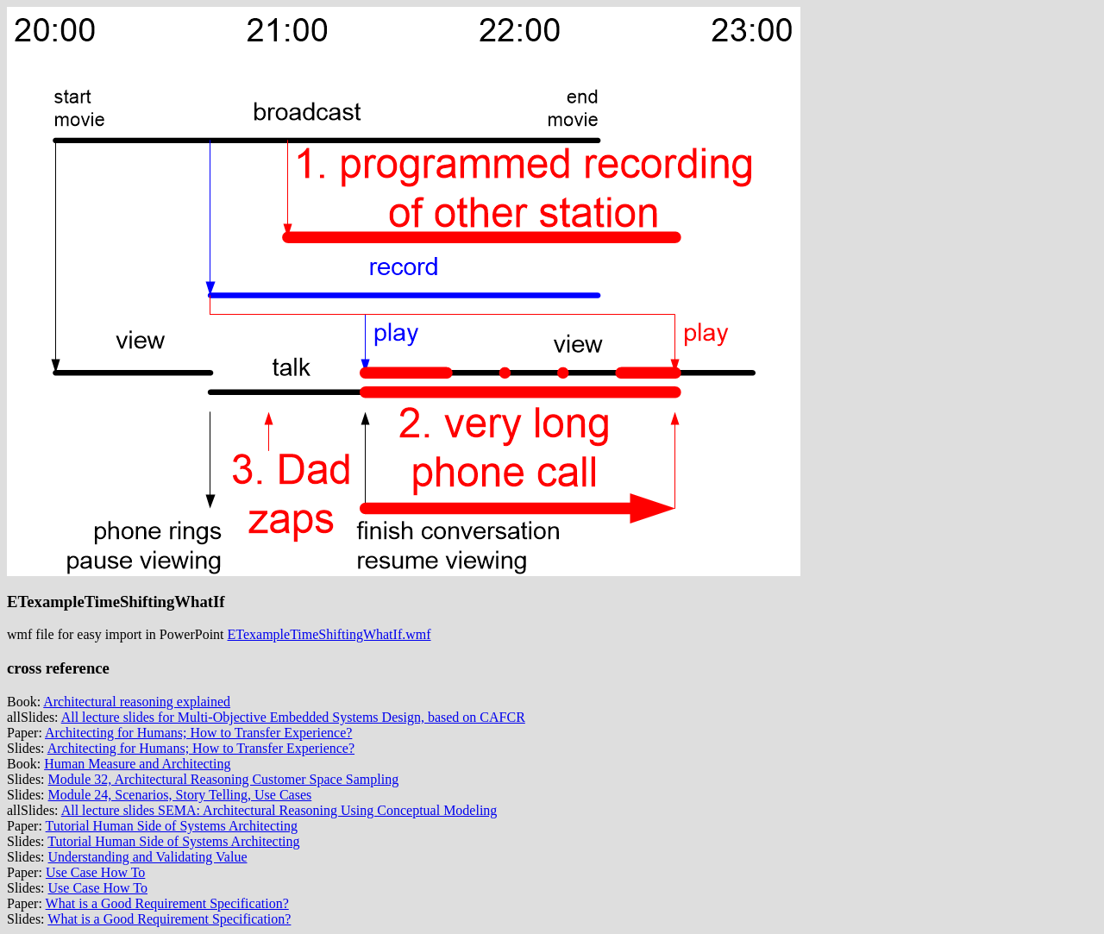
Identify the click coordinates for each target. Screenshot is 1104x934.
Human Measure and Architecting (137, 763)
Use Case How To (95, 872)
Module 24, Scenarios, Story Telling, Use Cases (180, 794)
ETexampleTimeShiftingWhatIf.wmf (329, 634)
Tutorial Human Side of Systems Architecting (172, 825)
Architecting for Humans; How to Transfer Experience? (198, 732)
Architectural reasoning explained (136, 701)
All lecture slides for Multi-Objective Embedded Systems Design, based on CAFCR (293, 717)
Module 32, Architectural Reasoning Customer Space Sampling (223, 779)
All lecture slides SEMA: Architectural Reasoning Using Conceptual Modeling (279, 810)
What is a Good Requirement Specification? (167, 903)
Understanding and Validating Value (148, 856)
